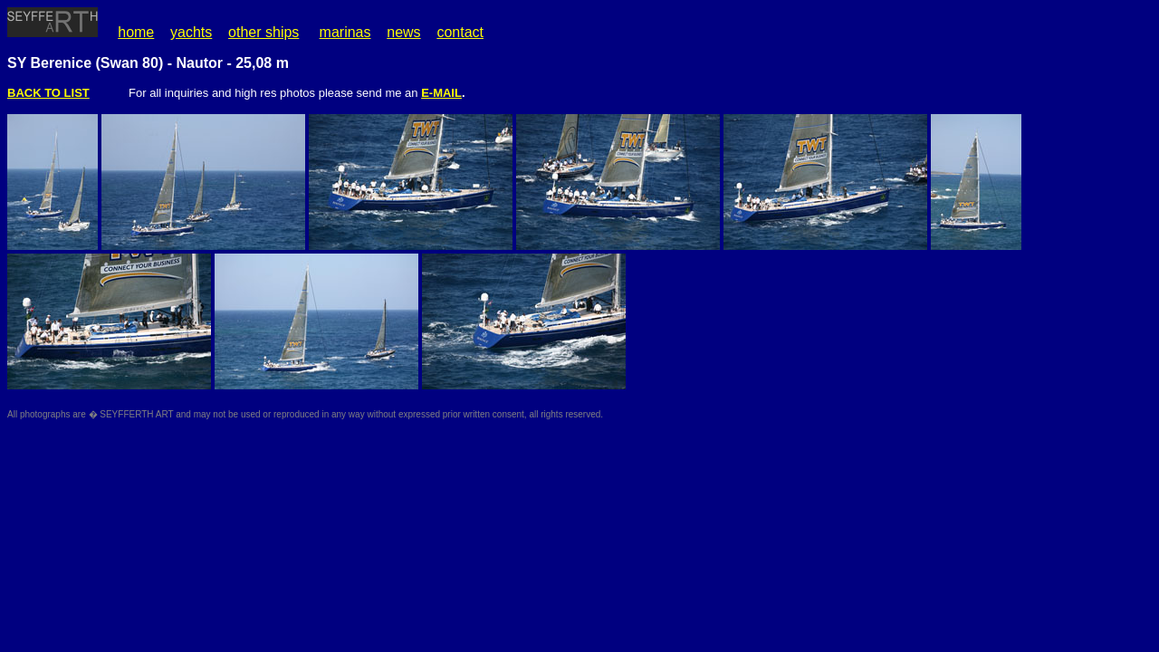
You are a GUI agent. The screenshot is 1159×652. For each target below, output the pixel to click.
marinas (345, 32)
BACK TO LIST (48, 93)
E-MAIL (441, 93)
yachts (191, 32)
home (136, 32)
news (403, 32)
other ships (263, 32)
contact (460, 32)
